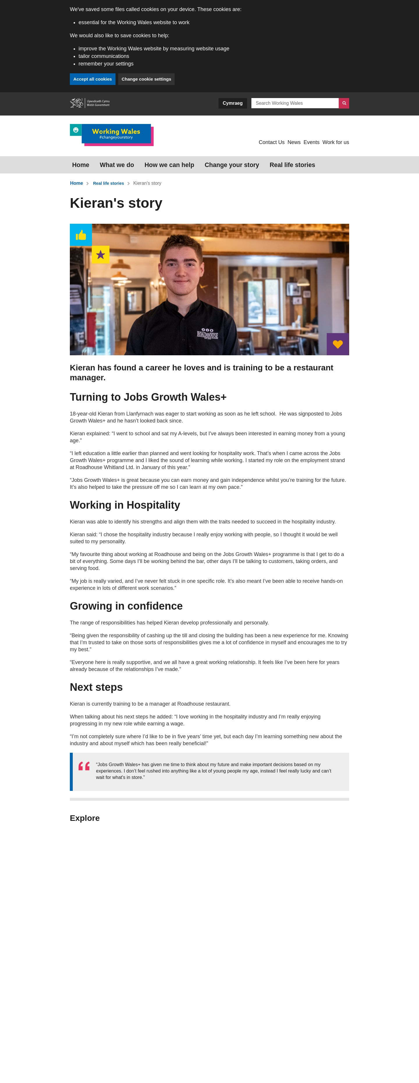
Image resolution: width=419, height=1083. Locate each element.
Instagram (244, 1068)
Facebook (286, 1068)
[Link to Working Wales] (112, 135)
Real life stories (244, 162)
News (294, 142)
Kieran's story (150, 177)
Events (311, 142)
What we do (104, 162)
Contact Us (272, 142)
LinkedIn (327, 1068)
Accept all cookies (93, 79)
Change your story (196, 162)
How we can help (146, 162)
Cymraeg (233, 103)
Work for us (335, 142)
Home (77, 162)
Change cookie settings (151, 79)
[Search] (344, 103)
